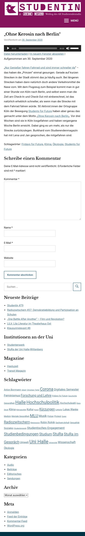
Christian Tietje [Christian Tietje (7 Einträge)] (33, 390)
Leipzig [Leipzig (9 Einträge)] (59, 409)
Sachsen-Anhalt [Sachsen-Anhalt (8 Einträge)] (62, 423)
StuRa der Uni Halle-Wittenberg (25, 349)
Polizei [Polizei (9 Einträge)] (50, 416)
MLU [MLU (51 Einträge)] (34, 415)
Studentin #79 (15, 305)
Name (8, 227)
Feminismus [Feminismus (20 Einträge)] (12, 395)
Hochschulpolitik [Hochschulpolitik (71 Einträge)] (42, 402)
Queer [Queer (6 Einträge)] (64, 416)
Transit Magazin (16, 370)
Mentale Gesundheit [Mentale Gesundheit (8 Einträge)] (20, 416)
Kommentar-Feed (17, 521)
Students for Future (40, 111)
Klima (47, 144)
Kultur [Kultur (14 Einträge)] (30, 409)
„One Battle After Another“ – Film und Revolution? (35, 319)
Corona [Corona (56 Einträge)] (46, 389)
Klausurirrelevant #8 (18, 328)
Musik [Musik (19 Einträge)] (43, 416)
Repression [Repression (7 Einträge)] (35, 423)
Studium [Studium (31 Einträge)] (45, 434)
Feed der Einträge (17, 516)
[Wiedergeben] (8, 48)
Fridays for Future (32, 144)
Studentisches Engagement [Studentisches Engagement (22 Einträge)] (46, 428)
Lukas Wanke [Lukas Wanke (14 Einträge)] (70, 409)
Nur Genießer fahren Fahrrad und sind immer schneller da (40, 67)
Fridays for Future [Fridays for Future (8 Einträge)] (60, 396)
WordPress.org (15, 525)
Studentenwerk (16, 344)
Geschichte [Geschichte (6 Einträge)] (72, 396)
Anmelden (13, 512)
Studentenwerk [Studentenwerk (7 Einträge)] (20, 428)
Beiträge (12, 469)
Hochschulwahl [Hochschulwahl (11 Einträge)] (68, 403)
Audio (10, 464)
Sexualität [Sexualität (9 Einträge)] (74, 422)
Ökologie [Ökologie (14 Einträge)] (9, 448)
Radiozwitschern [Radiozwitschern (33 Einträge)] (17, 422)
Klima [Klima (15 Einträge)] (12, 409)
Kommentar (11, 179)
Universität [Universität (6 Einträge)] (53, 443)
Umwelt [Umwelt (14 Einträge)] (24, 442)
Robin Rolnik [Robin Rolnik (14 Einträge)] (48, 422)
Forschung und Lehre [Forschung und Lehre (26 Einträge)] (36, 395)
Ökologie (58, 144)
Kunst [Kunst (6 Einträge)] (36, 410)
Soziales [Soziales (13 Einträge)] (8, 428)
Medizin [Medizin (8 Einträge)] (7, 416)
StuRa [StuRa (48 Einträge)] (58, 434)
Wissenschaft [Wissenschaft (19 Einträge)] (67, 442)
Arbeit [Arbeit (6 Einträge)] (24, 390)
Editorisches (14, 474)
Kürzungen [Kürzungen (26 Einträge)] (47, 409)
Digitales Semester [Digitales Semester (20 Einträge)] (66, 389)
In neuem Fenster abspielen (47, 53)
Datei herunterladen (16, 53)
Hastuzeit (12, 366)
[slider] (38, 48)
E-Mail (8, 242)
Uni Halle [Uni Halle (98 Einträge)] (38, 441)
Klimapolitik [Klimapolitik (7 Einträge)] (21, 410)
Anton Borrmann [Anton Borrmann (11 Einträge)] (12, 389)
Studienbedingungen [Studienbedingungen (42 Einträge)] (21, 434)
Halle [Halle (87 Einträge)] (20, 402)
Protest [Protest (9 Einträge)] (57, 416)
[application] (42, 48)
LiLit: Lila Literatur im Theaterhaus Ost (29, 323)
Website (8, 257)
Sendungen (13, 478)
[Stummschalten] (67, 48)
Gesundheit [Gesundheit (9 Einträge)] (9, 403)
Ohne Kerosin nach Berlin (53, 116)
